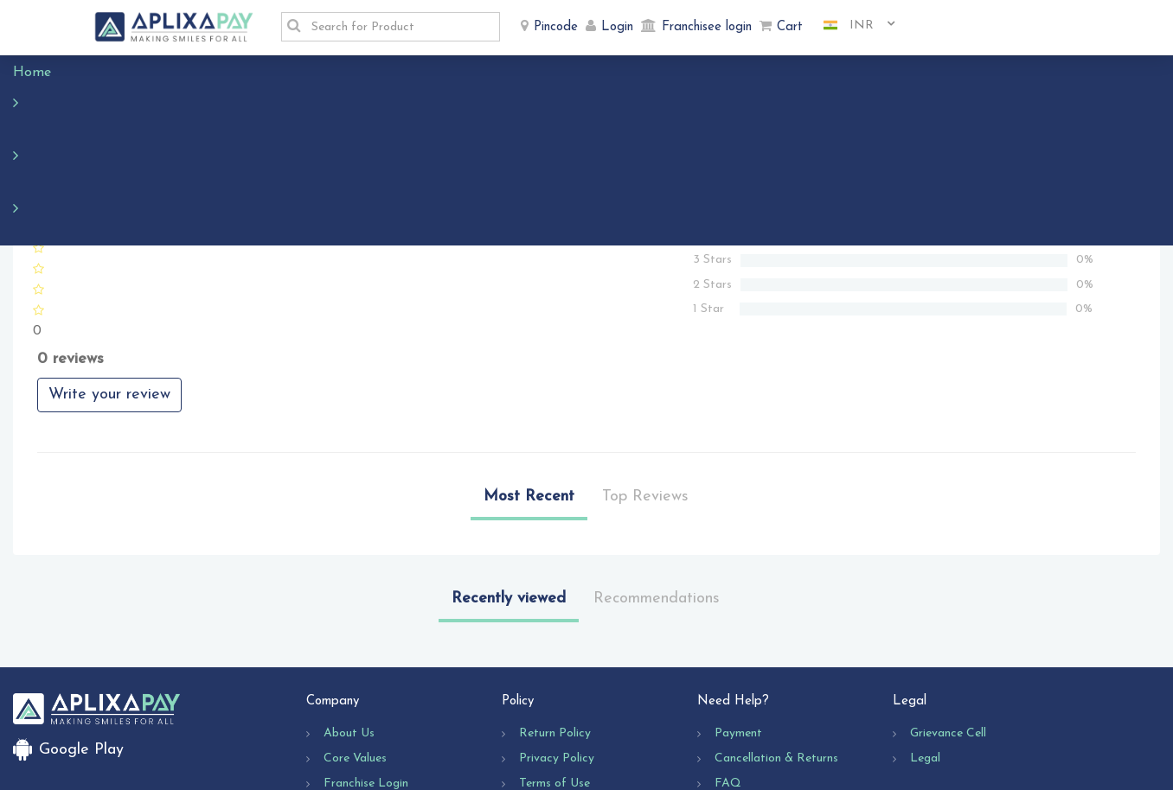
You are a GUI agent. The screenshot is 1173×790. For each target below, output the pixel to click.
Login (617, 27)
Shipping (541, 705)
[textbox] (400, 26)
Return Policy (555, 630)
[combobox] (853, 26)
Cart (790, 27)
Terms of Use (554, 680)
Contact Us (746, 705)
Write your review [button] (109, 292)
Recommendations (656, 495)
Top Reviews (645, 393)
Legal (925, 655)
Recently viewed (509, 495)
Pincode (556, 27)
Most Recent (529, 393)
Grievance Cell (948, 630)
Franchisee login (707, 27)
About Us (349, 630)
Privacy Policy (556, 655)
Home (41, 73)
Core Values (355, 655)
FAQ (728, 680)
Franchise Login (366, 680)
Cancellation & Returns (776, 655)
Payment (738, 630)
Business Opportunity (381, 705)
